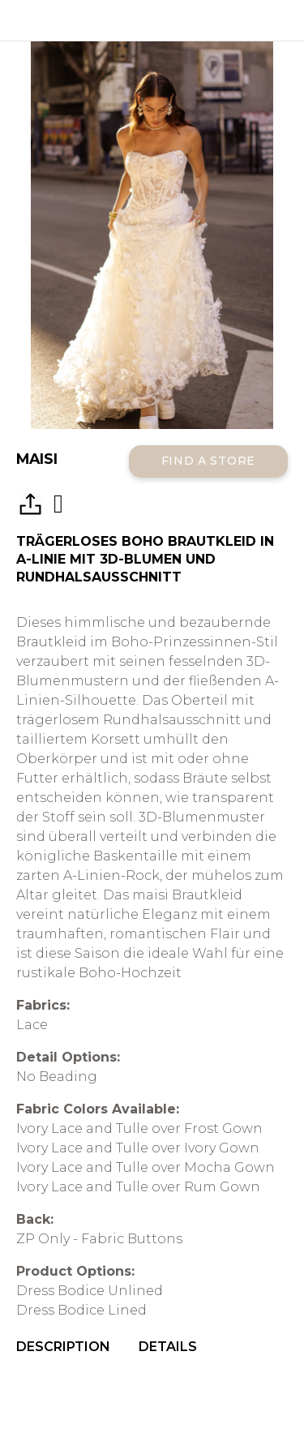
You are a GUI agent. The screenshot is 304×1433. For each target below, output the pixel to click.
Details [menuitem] (168, 1346)
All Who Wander (152, 20)
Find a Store (208, 460)
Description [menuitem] (63, 1346)
